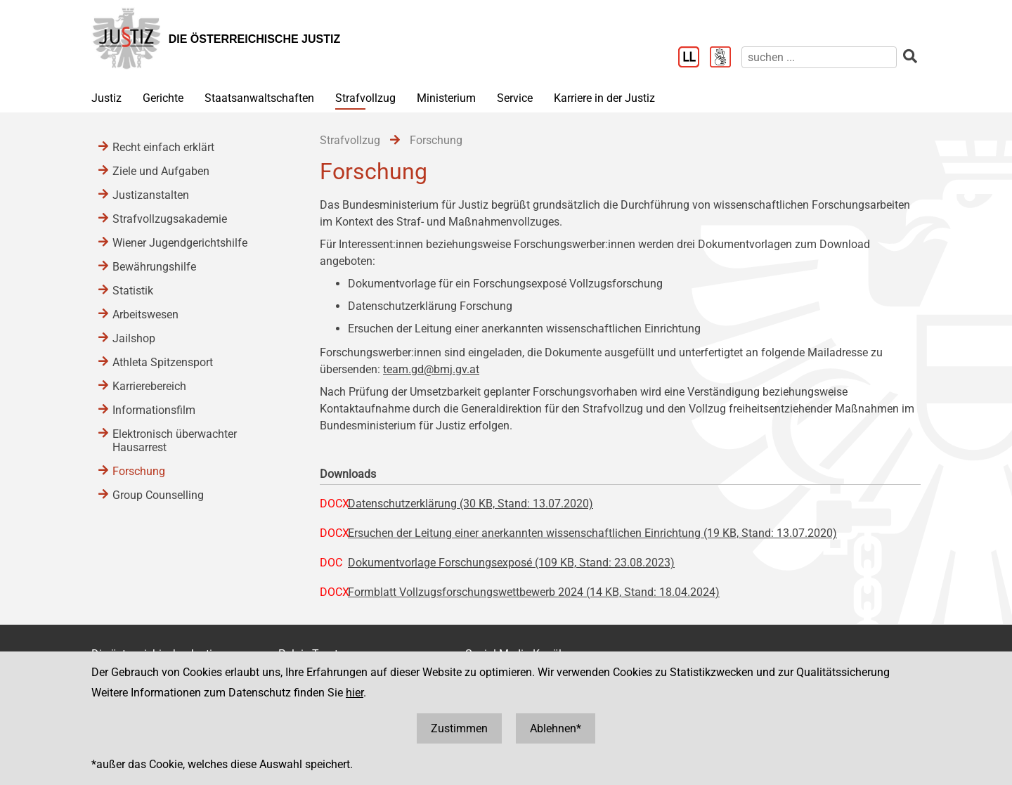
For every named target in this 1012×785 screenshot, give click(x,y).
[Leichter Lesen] (694, 58)
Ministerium (446, 98)
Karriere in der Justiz (604, 98)
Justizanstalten (150, 195)
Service (515, 98)
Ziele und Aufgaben (160, 171)
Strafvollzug (365, 98)
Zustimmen (459, 728)
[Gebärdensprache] (725, 58)
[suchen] (819, 57)
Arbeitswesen (145, 314)
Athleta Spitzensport (162, 362)
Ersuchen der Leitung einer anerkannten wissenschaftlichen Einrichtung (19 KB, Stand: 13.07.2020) (592, 533)
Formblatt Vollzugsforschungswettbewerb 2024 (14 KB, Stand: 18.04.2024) (534, 592)
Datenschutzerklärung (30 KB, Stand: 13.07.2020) (470, 503)
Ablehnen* (555, 728)
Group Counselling (158, 495)
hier (354, 692)
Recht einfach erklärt (163, 147)
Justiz (106, 98)
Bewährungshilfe (154, 266)
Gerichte (163, 98)
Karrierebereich (149, 386)
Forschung (138, 471)
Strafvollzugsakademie (169, 219)
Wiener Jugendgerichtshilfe (179, 242)
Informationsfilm (153, 410)
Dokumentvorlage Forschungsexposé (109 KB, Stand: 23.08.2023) (511, 562)
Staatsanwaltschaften (259, 98)
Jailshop (133, 338)
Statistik (132, 290)
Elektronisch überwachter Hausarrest (174, 440)
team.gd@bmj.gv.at (431, 369)
